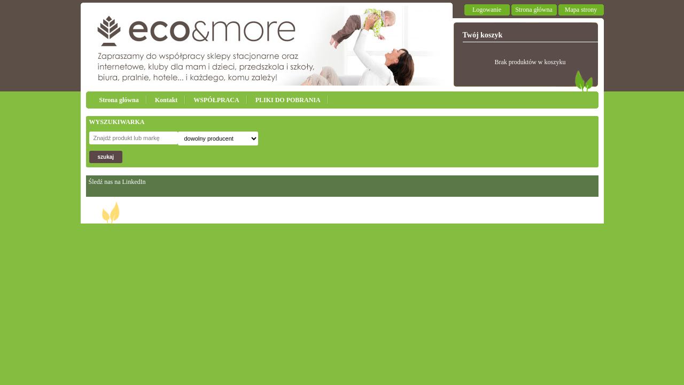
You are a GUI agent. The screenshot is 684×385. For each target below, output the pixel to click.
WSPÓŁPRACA (216, 100)
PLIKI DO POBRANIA (288, 100)
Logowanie (486, 9)
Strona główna (534, 9)
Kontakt (166, 100)
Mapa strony (581, 9)
